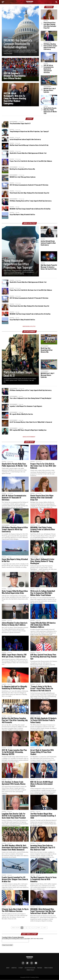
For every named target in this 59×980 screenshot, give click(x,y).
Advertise (14, 968)
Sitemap (21, 968)
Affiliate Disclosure (30, 968)
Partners (39, 968)
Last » (44, 927)
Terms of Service (48, 968)
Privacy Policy (30, 970)
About (8, 968)
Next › (39, 927)
